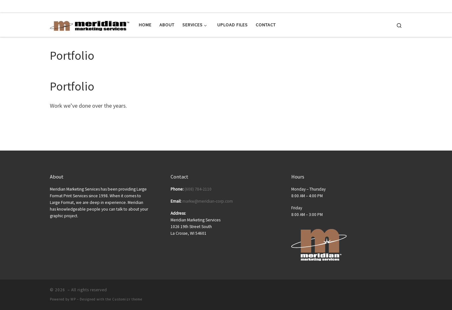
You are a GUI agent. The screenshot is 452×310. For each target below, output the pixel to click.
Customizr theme (127, 299)
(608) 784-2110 (198, 189)
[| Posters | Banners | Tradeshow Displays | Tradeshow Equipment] (89, 24)
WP (73, 299)
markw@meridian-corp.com (207, 201)
